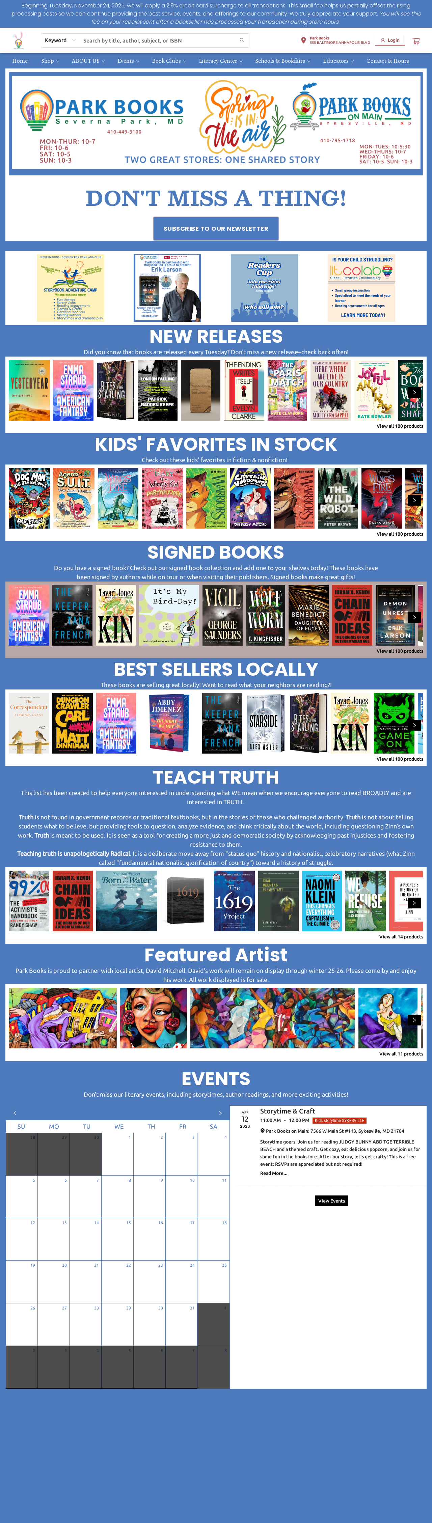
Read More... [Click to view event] (274, 1173)
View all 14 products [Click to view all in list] (401, 936)
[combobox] (60, 40)
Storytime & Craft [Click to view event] (287, 1111)
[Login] (390, 40)
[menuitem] (19, 60)
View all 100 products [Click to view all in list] (400, 426)
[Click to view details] (29, 390)
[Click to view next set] (414, 392)
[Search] (242, 40)
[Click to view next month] (220, 1113)
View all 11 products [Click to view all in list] (401, 1053)
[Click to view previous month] (15, 1113)
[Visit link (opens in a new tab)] (216, 229)
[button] (335, 41)
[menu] (216, 60)
